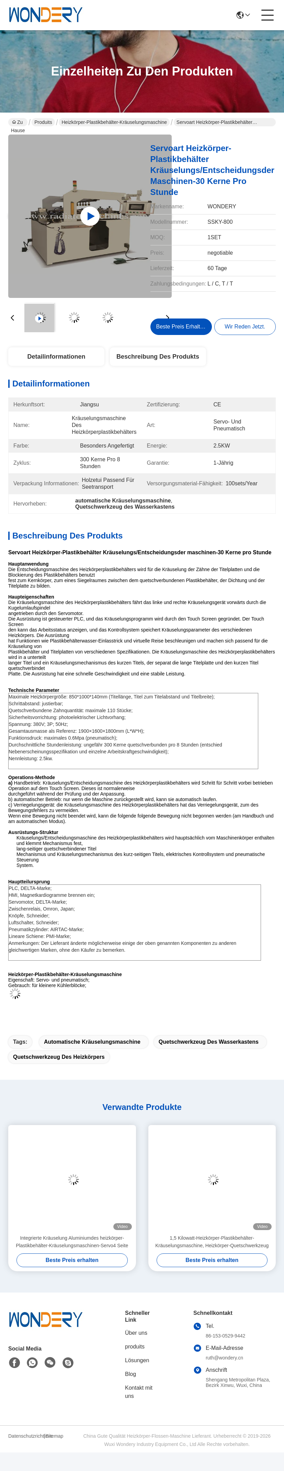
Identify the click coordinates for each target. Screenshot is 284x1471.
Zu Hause (18, 122)
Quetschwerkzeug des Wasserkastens (209, 1042)
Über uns (136, 1333)
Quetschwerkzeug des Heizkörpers (59, 1057)
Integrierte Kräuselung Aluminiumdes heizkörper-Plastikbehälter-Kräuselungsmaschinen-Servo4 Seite (72, 1241)
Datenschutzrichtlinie (25, 1436)
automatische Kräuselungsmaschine (92, 1042)
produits (135, 1347)
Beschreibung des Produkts (157, 356)
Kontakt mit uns (138, 1392)
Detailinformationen (56, 356)
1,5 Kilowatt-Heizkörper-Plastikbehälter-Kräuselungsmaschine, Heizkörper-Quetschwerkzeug (212, 1241)
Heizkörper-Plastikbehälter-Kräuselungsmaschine (114, 122)
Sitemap (54, 1436)
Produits (43, 122)
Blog (130, 1374)
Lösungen (137, 1360)
